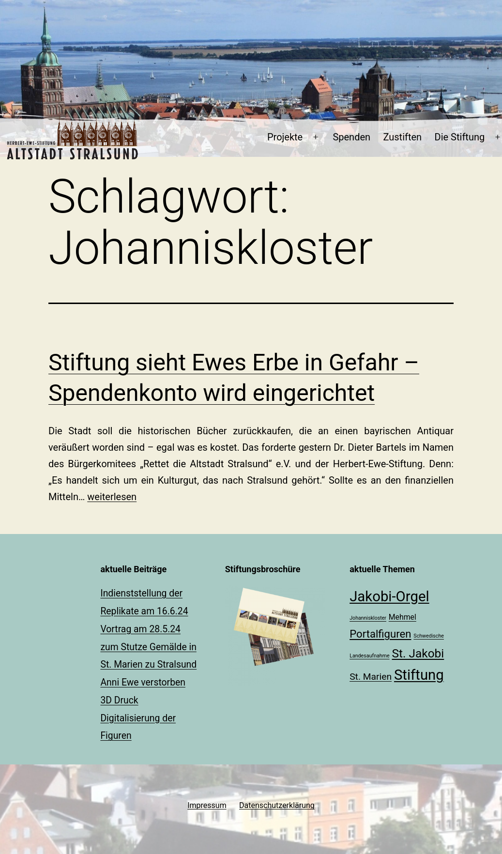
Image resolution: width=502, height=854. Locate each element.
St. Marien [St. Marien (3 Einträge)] (371, 676)
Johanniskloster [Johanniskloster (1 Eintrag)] (368, 618)
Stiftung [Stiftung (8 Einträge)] (419, 675)
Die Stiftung (460, 137)
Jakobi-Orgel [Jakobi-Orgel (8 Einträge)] (389, 596)
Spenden (351, 137)
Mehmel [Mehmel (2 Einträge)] (402, 617)
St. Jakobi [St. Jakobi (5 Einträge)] (418, 653)
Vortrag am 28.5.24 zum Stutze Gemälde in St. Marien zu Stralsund (148, 647)
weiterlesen (112, 497)
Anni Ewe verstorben (142, 682)
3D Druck (119, 700)
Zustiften (402, 137)
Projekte (285, 137)
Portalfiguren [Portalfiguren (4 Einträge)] (380, 633)
